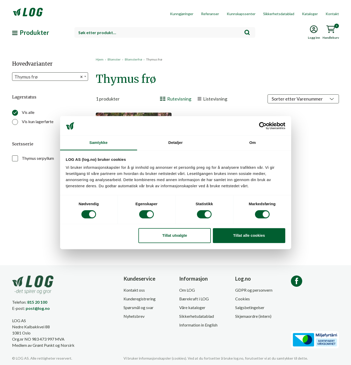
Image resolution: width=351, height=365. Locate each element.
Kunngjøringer (181, 14)
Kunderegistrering (140, 298)
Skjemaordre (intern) (253, 316)
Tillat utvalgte (174, 235)
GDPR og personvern (253, 290)
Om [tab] (252, 143)
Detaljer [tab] (175, 143)
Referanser (210, 14)
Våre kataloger (192, 307)
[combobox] (164, 32)
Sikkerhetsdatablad (278, 14)
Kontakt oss (134, 290)
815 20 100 (37, 302)
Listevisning (212, 99)
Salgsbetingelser (249, 307)
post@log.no (38, 308)
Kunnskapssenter (241, 14)
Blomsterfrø (133, 59)
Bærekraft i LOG (194, 298)
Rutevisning (176, 99)
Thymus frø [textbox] (48, 77)
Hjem (99, 59)
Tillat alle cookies (249, 235)
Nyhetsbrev (134, 316)
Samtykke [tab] (98, 143)
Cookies (242, 298)
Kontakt (332, 14)
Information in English (198, 324)
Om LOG (187, 290)
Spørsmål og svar (139, 307)
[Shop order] (303, 98)
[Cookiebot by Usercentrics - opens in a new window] (262, 126)
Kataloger (310, 14)
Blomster (114, 59)
